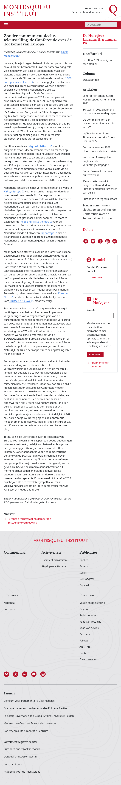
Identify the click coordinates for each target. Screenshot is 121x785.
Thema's (11, 595)
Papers (83, 566)
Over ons (86, 595)
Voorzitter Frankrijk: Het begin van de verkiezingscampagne (97, 161)
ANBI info (85, 647)
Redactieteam (87, 615)
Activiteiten (51, 553)
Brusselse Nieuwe (20, 301)
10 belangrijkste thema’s (34, 222)
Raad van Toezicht (90, 622)
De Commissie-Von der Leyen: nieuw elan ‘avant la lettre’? (98, 123)
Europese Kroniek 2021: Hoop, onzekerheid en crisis (99, 149)
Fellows (83, 641)
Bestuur (84, 609)
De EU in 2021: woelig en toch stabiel (97, 62)
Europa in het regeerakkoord (100, 199)
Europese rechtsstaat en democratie (29, 519)
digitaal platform (39, 146)
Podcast (84, 585)
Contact (84, 653)
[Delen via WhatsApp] (107, 241)
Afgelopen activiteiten (55, 566)
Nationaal (9, 603)
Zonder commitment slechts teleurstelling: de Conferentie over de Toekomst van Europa (99, 211)
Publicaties (88, 553)
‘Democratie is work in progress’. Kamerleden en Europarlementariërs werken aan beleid (100, 187)
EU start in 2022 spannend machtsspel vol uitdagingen (99, 111)
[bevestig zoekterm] (87, 25)
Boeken (83, 560)
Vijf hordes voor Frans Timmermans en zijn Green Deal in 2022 (99, 137)
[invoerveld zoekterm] (101, 24)
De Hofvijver (86, 579)
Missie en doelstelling (92, 603)
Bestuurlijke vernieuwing (22, 523)
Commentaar (15, 553)
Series (83, 573)
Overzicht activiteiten (54, 560)
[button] (8, 674)
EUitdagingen (91, 80)
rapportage (47, 233)
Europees (9, 609)
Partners (84, 634)
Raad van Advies (89, 628)
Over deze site (87, 659)
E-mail (90, 310)
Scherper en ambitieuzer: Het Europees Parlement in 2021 (99, 99)
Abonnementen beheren (100, 365)
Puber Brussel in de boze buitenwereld (97, 173)
